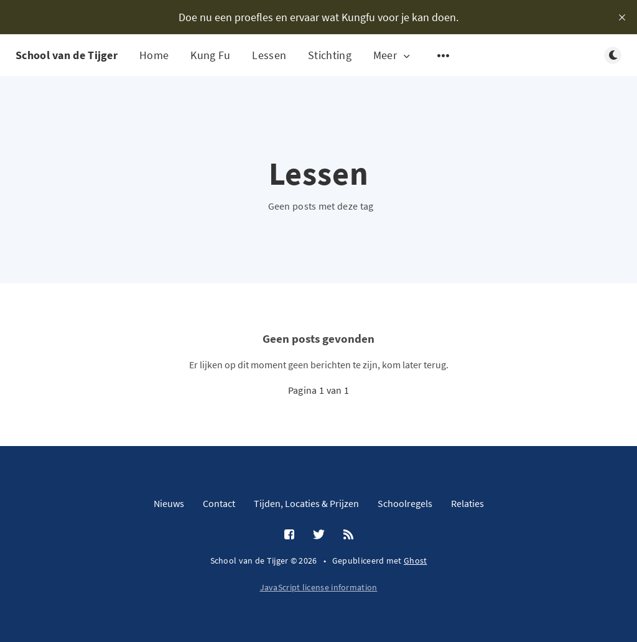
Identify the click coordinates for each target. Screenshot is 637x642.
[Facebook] (289, 535)
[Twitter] (319, 535)
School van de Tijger (67, 55)
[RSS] (348, 535)
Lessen (269, 55)
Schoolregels (405, 503)
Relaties (467, 503)
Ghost (415, 560)
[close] (622, 17)
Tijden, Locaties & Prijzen (306, 503)
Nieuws (169, 503)
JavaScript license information (319, 587)
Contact (219, 503)
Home (154, 55)
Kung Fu (210, 55)
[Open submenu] (443, 55)
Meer (392, 55)
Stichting (329, 55)
